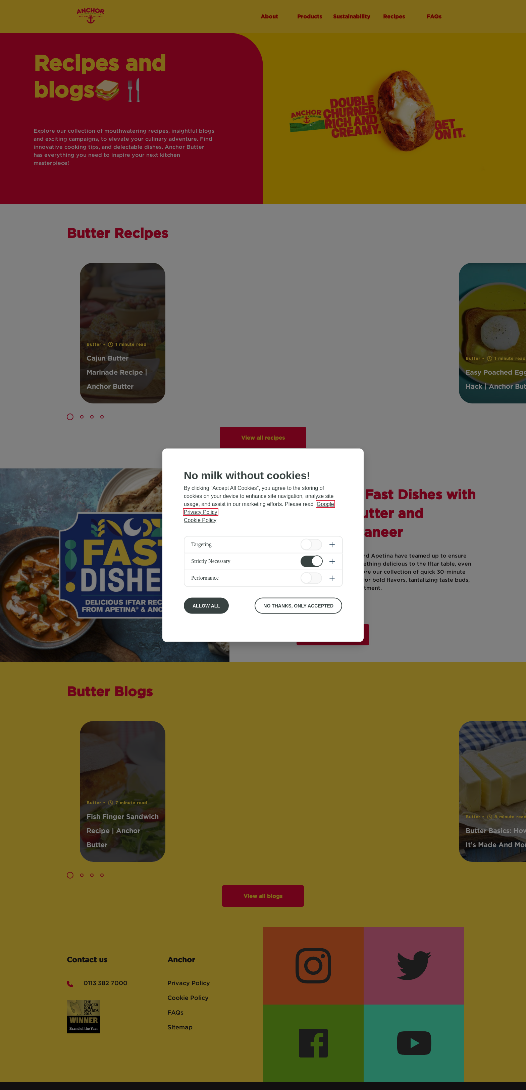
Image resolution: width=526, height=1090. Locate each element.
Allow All (206, 605)
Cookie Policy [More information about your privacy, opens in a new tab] (200, 520)
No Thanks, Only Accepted (298, 605)
